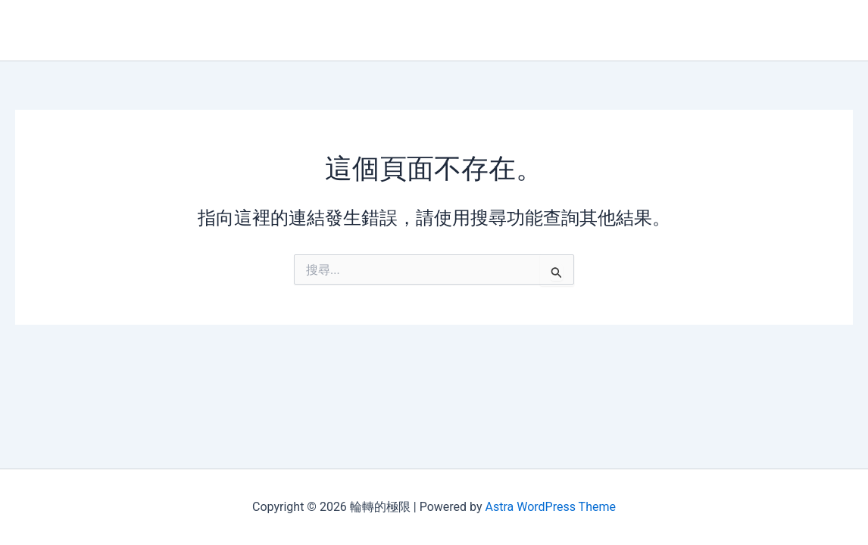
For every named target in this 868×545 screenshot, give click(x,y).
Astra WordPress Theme (550, 507)
